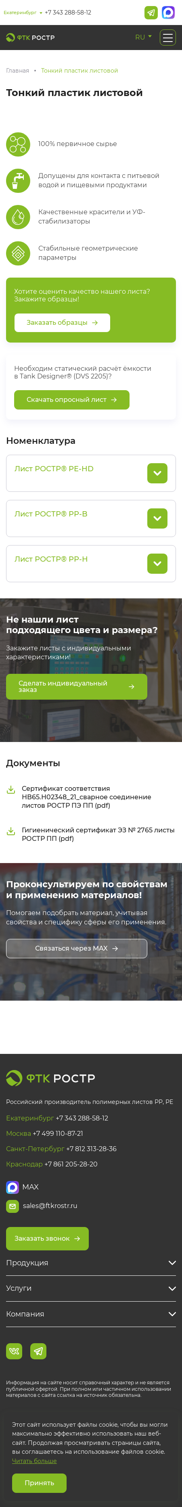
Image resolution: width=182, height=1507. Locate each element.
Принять (39, 1483)
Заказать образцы (62, 322)
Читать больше (34, 1461)
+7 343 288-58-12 (68, 12)
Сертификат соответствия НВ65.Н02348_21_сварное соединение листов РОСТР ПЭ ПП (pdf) (78, 797)
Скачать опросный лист (72, 399)
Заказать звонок (47, 1238)
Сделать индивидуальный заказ (77, 686)
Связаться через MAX (76, 948)
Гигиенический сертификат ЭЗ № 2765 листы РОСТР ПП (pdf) (90, 834)
